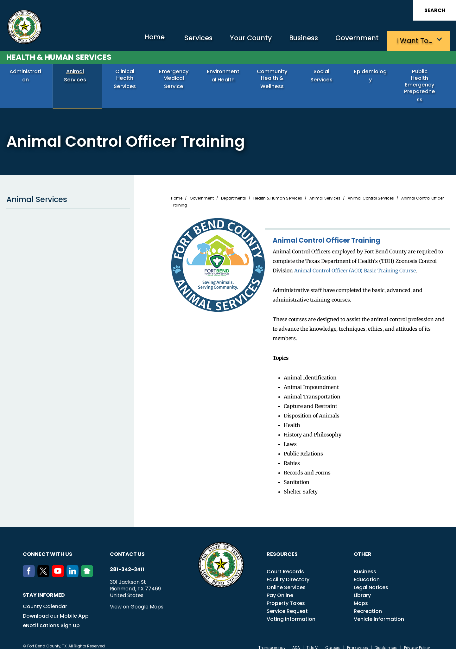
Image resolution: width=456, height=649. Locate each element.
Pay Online (280, 588)
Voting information (291, 612)
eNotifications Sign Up (51, 618)
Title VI (313, 641)
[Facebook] (30, 568)
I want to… (414, 40)
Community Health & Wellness (274, 78)
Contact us (127, 547)
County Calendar (45, 599)
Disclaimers (386, 641)
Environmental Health (225, 78)
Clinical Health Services (127, 78)
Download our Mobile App (56, 609)
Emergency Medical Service (176, 78)
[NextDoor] (88, 568)
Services (185, 40)
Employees (357, 641)
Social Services (323, 75)
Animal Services (77, 75)
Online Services (286, 580)
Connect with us (47, 547)
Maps (361, 596)
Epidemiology (373, 75)
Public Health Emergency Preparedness (422, 81)
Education (367, 572)
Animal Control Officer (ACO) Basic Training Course (357, 263)
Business (297, 40)
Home (137, 39)
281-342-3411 (127, 562)
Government (354, 40)
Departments (233, 191)
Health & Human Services (58, 56)
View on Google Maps (136, 599)
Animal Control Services (371, 191)
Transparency (272, 641)
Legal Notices (371, 580)
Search (435, 10)
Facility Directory (288, 572)
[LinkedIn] (73, 568)
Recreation (368, 604)
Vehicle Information (379, 612)
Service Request (287, 604)
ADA (296, 641)
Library (362, 588)
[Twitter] (44, 568)
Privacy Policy (417, 641)
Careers (332, 641)
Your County (241, 40)
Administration (28, 75)
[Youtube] (59, 568)
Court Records (285, 564)
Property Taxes (286, 596)
